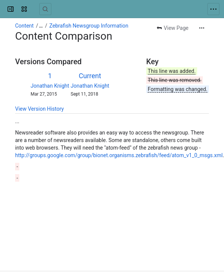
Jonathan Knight (50, 86)
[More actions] (202, 28)
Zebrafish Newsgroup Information (88, 26)
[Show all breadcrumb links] (41, 25)
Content (24, 26)
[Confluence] (34, 9)
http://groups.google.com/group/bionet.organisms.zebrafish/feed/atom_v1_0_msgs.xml (118, 155)
